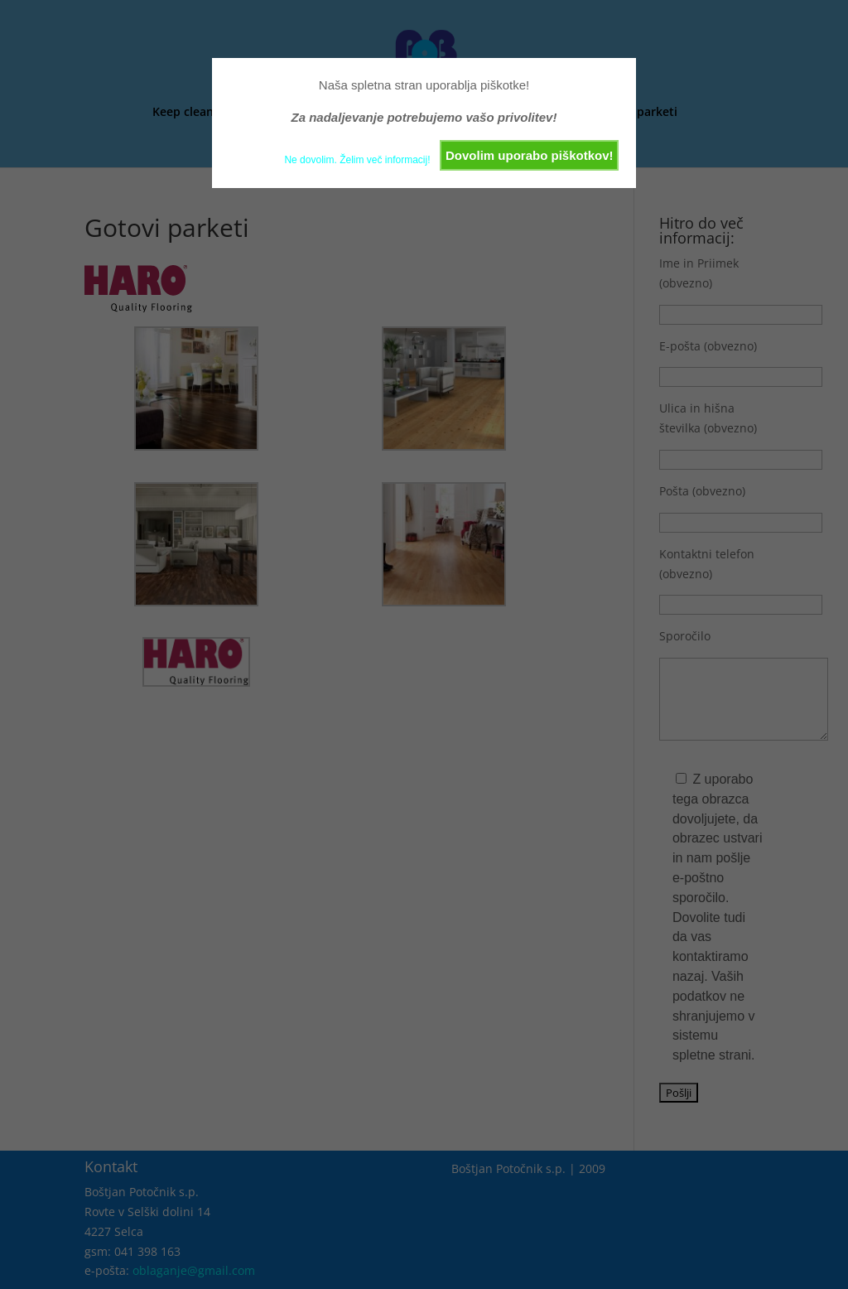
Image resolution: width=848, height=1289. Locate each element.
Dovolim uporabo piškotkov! (530, 155)
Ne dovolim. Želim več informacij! (357, 160)
